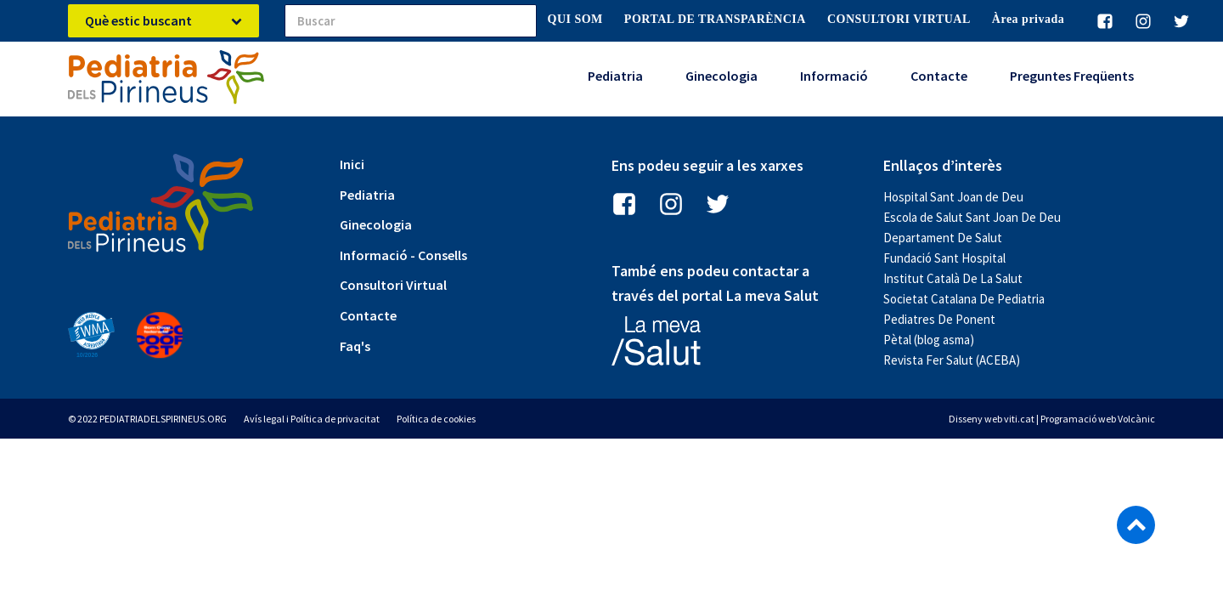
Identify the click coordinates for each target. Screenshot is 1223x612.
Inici (352, 164)
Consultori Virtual (393, 284)
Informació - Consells (403, 255)
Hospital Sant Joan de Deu (953, 197)
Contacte (938, 75)
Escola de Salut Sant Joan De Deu (972, 217)
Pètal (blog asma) (928, 340)
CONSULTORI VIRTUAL (899, 19)
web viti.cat (1009, 418)
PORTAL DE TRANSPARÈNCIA (715, 19)
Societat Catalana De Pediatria (964, 299)
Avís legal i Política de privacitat (312, 418)
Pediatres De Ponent (939, 319)
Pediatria (615, 75)
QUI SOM (575, 19)
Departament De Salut (942, 238)
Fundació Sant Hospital (944, 258)
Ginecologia (721, 75)
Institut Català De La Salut (953, 278)
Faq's (355, 345)
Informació (834, 75)
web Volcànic (1126, 418)
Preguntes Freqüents (1072, 75)
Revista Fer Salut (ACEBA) (951, 360)
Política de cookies (436, 418)
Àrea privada (1028, 19)
